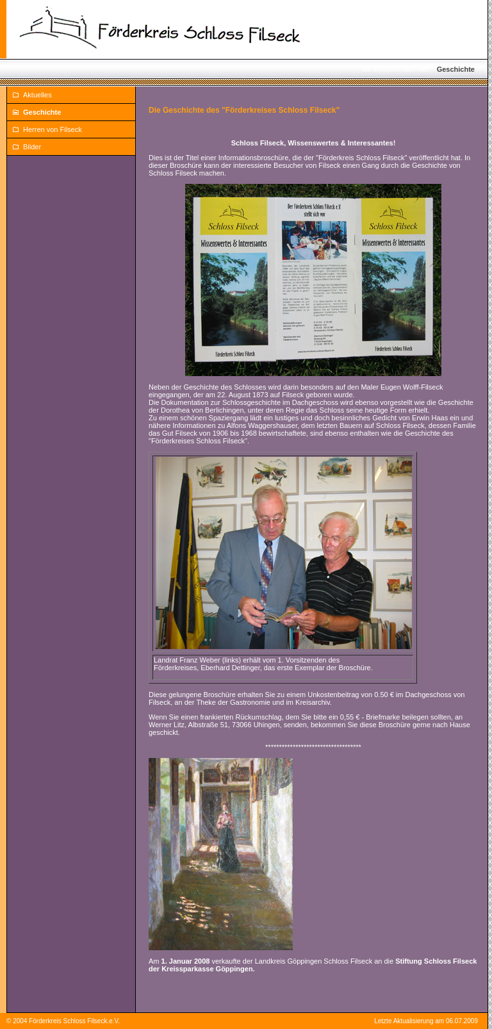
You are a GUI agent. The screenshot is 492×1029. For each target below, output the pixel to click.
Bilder (32, 147)
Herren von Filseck (52, 129)
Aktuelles (37, 95)
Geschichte (456, 69)
